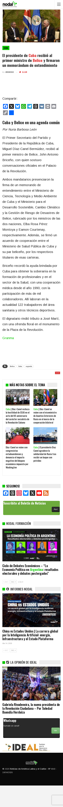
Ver (55, 752)
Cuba (6, 48)
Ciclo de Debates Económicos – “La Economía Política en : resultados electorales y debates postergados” (30, 591)
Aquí (56, 531)
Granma (8, 338)
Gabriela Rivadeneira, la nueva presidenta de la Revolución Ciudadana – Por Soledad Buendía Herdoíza (31, 729)
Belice (12, 366)
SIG (13, 603)
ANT (6, 603)
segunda (29, 366)
